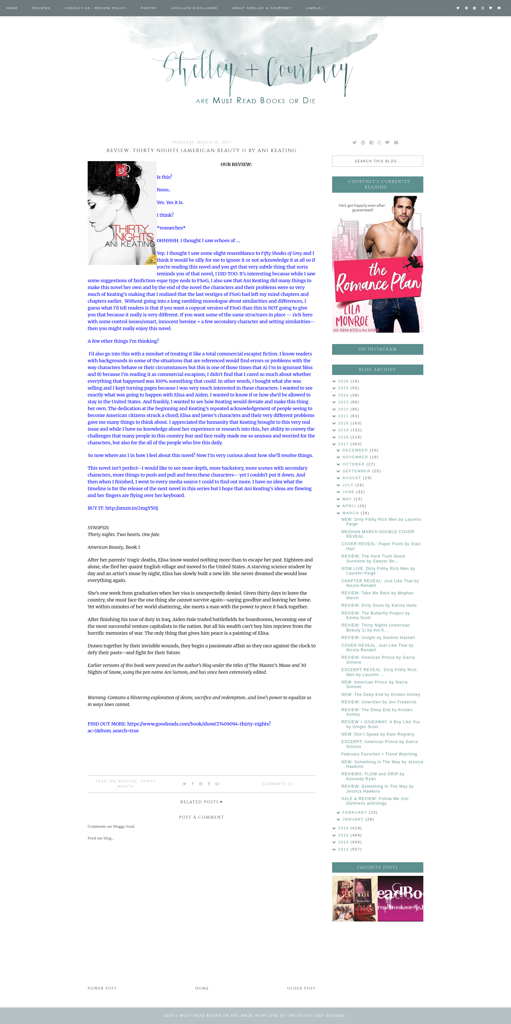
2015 (344, 835)
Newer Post (102, 988)
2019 (344, 430)
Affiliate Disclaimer (194, 8)
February (356, 812)
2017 (344, 444)
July (349, 485)
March (351, 513)
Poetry (149, 8)
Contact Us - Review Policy (96, 8)
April (350, 506)
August (353, 478)
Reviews (42, 8)
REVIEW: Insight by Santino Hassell (378, 637)
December (356, 450)
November (356, 457)
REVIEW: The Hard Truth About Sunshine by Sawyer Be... (373, 558)
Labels (313, 8)
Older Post (301, 988)
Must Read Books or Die (209, 1015)
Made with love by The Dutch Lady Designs (293, 1015)
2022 (344, 409)
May (348, 499)
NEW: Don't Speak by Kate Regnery (378, 734)
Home (12, 8)
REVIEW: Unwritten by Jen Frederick (379, 702)
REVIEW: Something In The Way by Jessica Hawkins (378, 788)
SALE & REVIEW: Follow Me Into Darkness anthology (375, 801)
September (357, 471)
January (354, 819)
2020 (344, 423)
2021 (344, 416)
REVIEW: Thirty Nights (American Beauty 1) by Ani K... (376, 627)
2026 (344, 381)
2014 (344, 842)
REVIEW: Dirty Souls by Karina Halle (379, 605)
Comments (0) (278, 784)
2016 (344, 828)
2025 (344, 388)
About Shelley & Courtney (262, 8)
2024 (344, 395)
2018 (344, 437)
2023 (344, 402)
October (354, 464)
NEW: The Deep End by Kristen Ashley (381, 694)
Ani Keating (123, 781)
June (349, 492)
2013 (344, 849)
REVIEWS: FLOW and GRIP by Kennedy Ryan (373, 776)
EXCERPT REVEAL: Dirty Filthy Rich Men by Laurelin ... (379, 672)
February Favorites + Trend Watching (379, 754)
